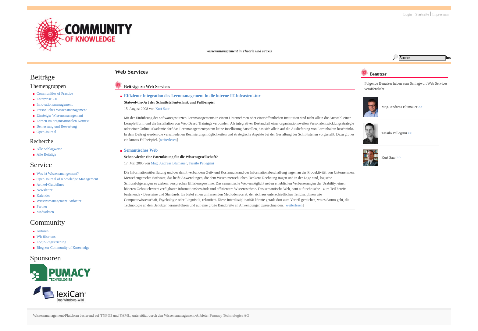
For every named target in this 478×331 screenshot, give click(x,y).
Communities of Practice (55, 93)
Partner (42, 206)
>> (420, 107)
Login (407, 14)
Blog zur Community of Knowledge (63, 247)
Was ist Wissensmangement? (58, 173)
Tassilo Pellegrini (201, 163)
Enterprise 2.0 (47, 99)
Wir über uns (46, 236)
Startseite (422, 14)
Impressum (440, 14)
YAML (125, 315)
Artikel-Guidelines (50, 184)
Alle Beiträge (46, 154)
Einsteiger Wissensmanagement (60, 115)
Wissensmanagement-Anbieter (59, 201)
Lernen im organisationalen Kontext (63, 121)
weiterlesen (168, 140)
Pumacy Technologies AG (229, 315)
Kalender (43, 195)
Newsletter (44, 190)
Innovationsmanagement (55, 104)
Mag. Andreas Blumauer (169, 163)
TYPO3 (105, 315)
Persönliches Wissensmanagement (62, 110)
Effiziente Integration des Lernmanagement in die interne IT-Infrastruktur (192, 95)
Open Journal (46, 132)
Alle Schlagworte (49, 149)
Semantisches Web (141, 150)
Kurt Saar (162, 109)
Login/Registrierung (51, 242)
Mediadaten (45, 212)
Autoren (42, 231)
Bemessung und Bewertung (57, 126)
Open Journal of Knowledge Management (67, 179)
